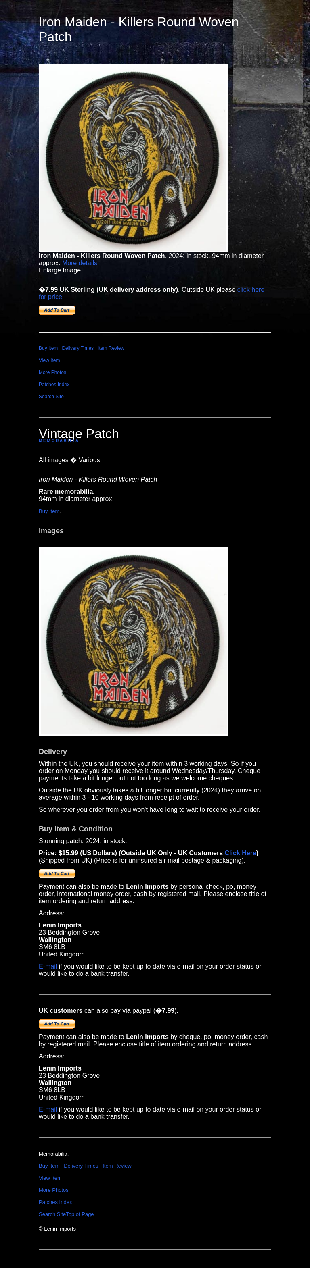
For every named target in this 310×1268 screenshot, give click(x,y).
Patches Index (54, 384)
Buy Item (48, 348)
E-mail (48, 966)
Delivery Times (78, 348)
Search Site (51, 396)
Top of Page (80, 1214)
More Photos (52, 372)
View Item (49, 360)
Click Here (240, 853)
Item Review (111, 348)
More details (79, 263)
